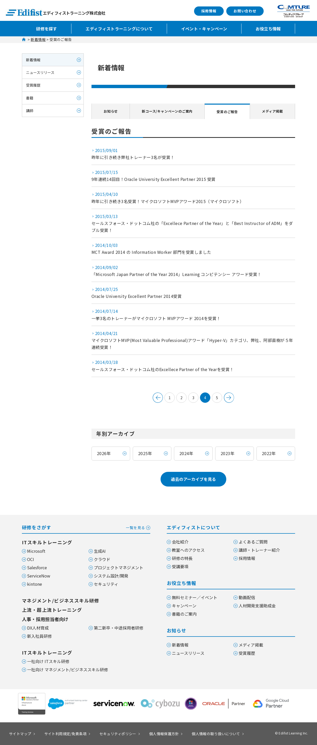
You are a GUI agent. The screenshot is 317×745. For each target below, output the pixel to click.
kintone (34, 584)
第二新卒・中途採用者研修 (118, 628)
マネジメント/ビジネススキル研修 (60, 600)
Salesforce (37, 567)
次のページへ (229, 397)
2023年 (228, 453)
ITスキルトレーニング (47, 542)
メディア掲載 (273, 111)
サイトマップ (20, 733)
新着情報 (38, 39)
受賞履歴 (33, 85)
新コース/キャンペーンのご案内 (167, 111)
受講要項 (180, 566)
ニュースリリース (40, 72)
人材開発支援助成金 (257, 605)
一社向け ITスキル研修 (48, 661)
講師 (29, 110)
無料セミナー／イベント (194, 597)
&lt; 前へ (158, 397)
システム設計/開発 (111, 576)
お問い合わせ (244, 10)
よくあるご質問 (253, 542)
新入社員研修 (39, 636)
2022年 (269, 453)
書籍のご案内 (184, 614)
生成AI (100, 551)
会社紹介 (180, 542)
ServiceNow (38, 576)
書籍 (29, 98)
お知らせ (109, 111)
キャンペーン (184, 605)
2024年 (186, 453)
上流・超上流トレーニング (52, 609)
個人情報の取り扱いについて (216, 733)
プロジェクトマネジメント (118, 567)
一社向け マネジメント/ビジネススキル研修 (67, 669)
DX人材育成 (38, 628)
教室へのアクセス (188, 550)
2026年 (104, 453)
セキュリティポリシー (117, 733)
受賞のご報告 (229, 111)
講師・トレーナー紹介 (259, 550)
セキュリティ (106, 584)
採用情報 (208, 10)
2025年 (145, 453)
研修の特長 (182, 558)
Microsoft (36, 551)
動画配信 (247, 597)
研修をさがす (86, 527)
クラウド (102, 559)
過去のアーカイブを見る (193, 479)
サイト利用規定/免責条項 (65, 733)
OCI (30, 559)
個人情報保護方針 (164, 733)
